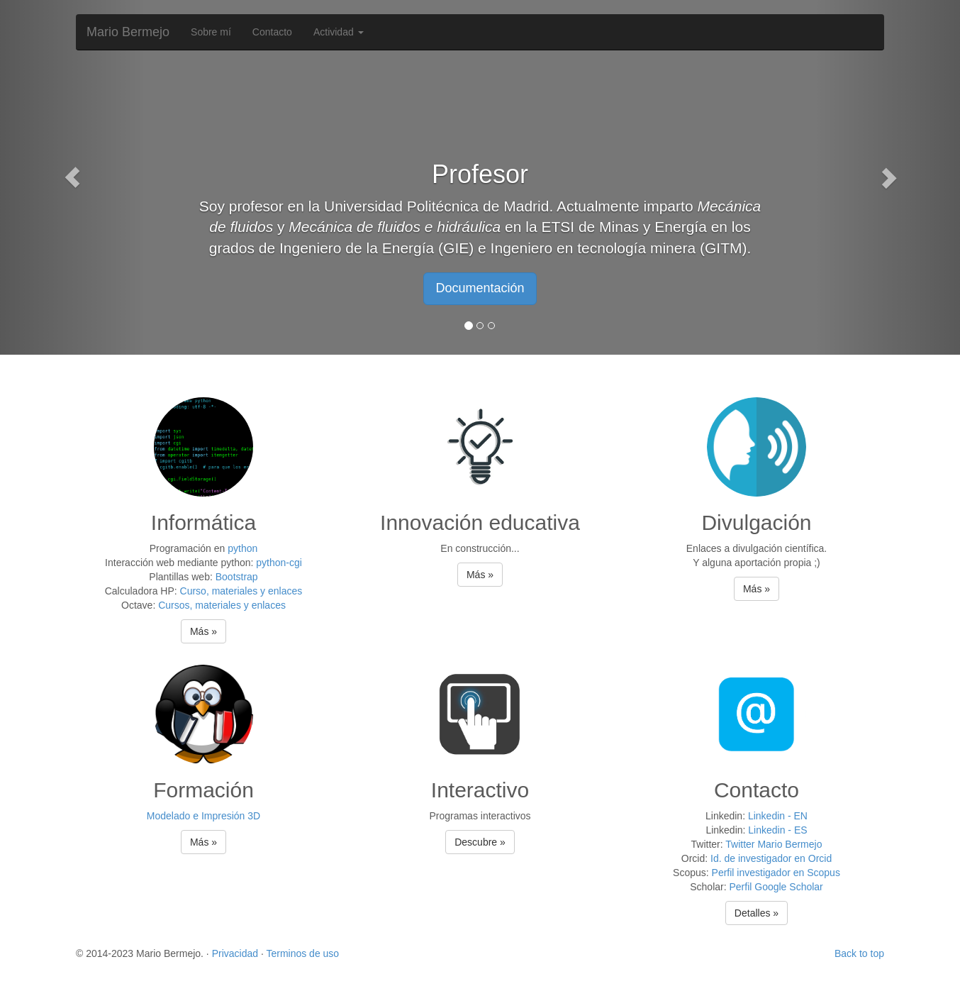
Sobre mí (211, 32)
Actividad (338, 32)
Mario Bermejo (127, 32)
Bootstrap (237, 576)
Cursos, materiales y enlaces (222, 605)
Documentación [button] (479, 288)
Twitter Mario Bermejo (773, 844)
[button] (72, 177)
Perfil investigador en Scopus (776, 872)
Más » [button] (203, 631)
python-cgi (279, 562)
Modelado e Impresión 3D (203, 815)
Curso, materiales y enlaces (241, 591)
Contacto (272, 32)
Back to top (859, 953)
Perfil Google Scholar (775, 886)
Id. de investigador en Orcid (771, 858)
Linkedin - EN (778, 815)
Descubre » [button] (480, 842)
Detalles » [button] (756, 913)
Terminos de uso (302, 953)
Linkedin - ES (777, 830)
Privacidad (235, 953)
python (242, 548)
